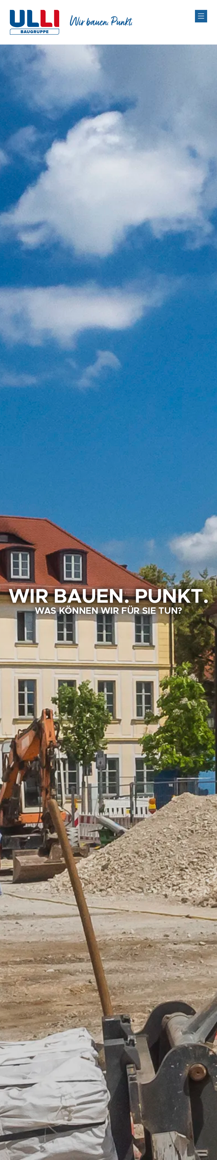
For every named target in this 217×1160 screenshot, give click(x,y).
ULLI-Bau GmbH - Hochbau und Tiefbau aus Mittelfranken (34, 22)
